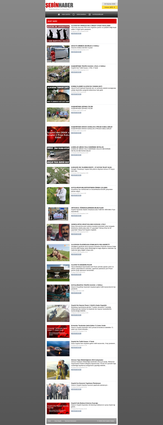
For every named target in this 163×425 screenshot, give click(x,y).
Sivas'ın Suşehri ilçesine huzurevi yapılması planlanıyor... (81, 386)
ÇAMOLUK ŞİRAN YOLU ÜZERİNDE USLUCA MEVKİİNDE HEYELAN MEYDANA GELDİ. (81, 151)
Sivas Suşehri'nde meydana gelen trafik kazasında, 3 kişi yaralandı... (81, 345)
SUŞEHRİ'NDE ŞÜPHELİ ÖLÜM (81, 110)
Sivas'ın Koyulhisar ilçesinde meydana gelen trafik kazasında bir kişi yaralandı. (81, 289)
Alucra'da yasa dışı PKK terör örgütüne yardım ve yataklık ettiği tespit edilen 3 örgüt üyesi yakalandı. (81, 30)
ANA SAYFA (66, 14)
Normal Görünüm (70, 421)
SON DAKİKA (81, 14)
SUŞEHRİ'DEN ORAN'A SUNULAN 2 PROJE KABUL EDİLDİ (81, 130)
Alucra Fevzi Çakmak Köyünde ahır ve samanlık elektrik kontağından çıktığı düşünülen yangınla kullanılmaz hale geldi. (81, 90)
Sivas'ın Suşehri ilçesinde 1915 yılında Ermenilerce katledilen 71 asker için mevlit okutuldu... (81, 330)
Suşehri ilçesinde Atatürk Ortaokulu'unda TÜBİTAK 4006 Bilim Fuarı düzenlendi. (81, 212)
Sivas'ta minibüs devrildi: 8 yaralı (81, 49)
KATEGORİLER (98, 14)
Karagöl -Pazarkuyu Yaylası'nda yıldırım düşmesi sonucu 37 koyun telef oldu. (81, 171)
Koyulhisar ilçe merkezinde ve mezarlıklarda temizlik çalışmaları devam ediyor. (81, 192)
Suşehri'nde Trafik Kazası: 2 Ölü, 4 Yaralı (81, 69)
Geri (49, 421)
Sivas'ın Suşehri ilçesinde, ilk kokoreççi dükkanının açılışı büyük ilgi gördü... (81, 407)
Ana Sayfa (58, 421)
